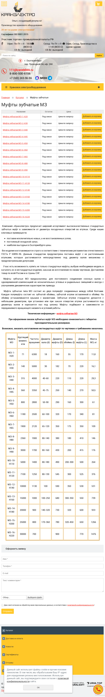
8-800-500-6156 (20, 73)
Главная (5, 97)
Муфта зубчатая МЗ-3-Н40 (15, 130)
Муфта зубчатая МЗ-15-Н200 (16, 210)
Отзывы (9, 662)
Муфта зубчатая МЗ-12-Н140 (16, 190)
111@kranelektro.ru (21, 70)
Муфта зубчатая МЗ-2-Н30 (15, 123)
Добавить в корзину (92, 116)
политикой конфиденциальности (80, 605)
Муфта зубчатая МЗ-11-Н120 (16, 183)
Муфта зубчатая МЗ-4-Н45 (15, 136)
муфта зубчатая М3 (67, 313)
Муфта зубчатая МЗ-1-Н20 (15, 116)
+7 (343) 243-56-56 (21, 78)
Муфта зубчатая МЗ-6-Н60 (15, 150)
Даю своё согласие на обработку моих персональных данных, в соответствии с (49, 605)
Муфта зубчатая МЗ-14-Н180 (16, 203)
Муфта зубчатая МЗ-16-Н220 (16, 216)
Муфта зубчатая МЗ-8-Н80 (15, 163)
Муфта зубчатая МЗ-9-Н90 (15, 170)
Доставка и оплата (14, 638)
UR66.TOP (94, 683)
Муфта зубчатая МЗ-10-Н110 (16, 176)
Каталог (20, 97)
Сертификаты (12, 654)
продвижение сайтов (94, 686)
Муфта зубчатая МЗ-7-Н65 (15, 156)
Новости (9, 646)
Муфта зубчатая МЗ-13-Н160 (16, 196)
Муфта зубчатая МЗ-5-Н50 (15, 143)
